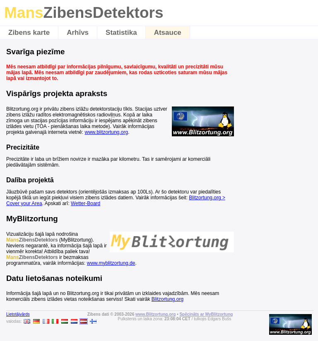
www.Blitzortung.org (155, 314)
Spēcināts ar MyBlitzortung (206, 314)
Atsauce (167, 32)
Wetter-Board (85, 203)
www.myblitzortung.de (111, 263)
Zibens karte (29, 32)
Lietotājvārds (18, 314)
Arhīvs (78, 32)
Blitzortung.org (167, 299)
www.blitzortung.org (106, 132)
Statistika (121, 32)
